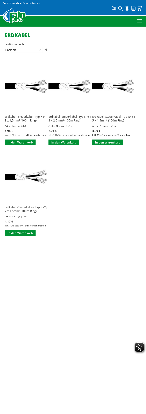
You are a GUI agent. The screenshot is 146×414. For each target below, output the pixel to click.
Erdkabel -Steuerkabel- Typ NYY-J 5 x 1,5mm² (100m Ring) (113, 118)
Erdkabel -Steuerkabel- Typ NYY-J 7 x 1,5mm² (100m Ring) (26, 209)
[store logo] (14, 16)
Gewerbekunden (31, 3)
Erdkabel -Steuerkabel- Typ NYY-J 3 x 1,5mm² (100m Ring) (26, 118)
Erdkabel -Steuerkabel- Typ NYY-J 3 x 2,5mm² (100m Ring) (69, 118)
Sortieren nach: (15, 44)
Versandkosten (38, 135)
